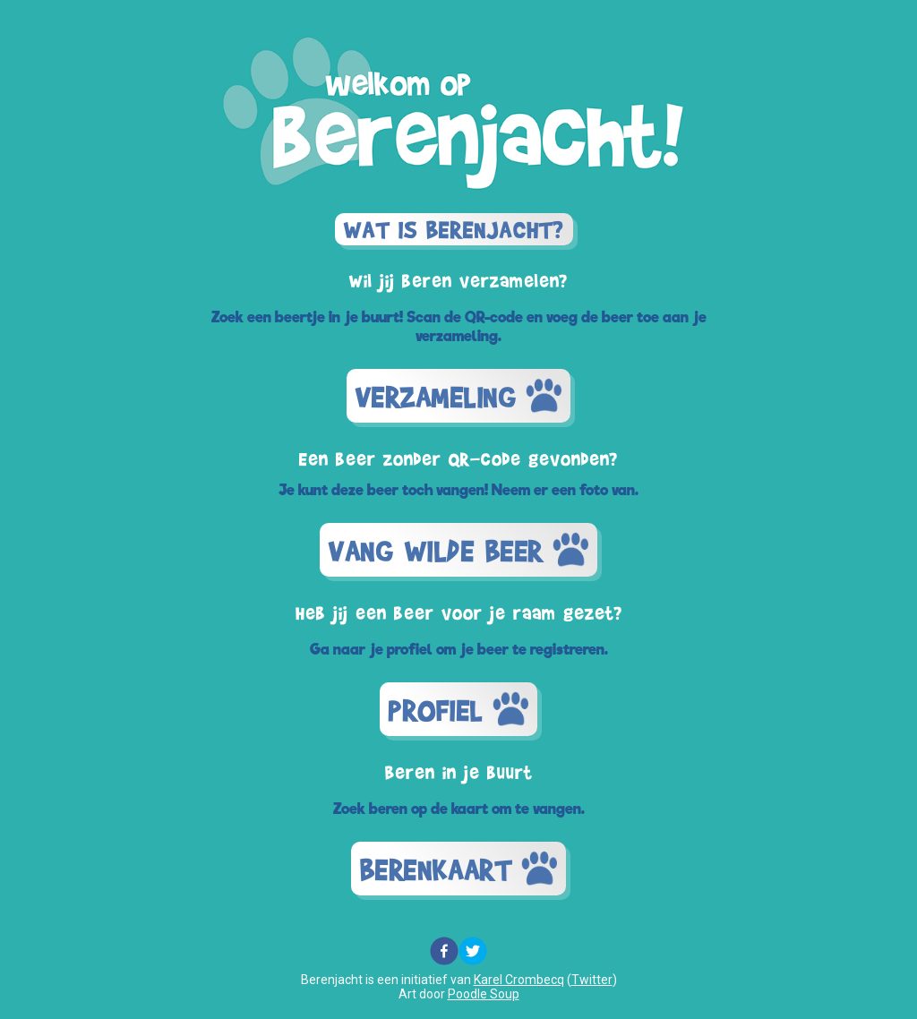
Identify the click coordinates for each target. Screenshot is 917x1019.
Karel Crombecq (519, 979)
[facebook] (444, 952)
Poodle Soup (483, 994)
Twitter (592, 979)
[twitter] (472, 952)
